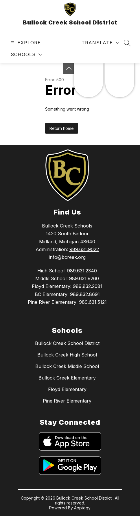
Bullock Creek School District (67, 343)
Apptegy (82, 507)
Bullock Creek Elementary (67, 378)
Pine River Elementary (67, 401)
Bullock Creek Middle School (67, 366)
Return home (61, 128)
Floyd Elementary (67, 389)
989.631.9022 (84, 249)
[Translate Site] (100, 42)
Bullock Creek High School (67, 355)
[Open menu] (25, 42)
